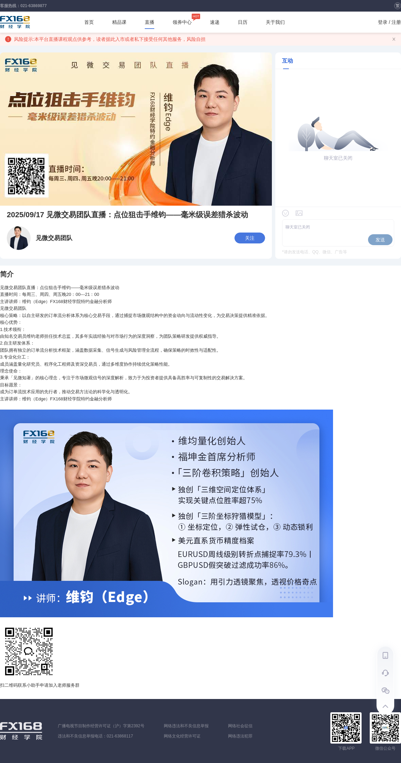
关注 (250, 238)
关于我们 (275, 22)
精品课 (119, 22)
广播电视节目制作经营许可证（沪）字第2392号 (101, 726)
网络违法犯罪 (240, 736)
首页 (89, 22)
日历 (242, 22)
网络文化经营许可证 (182, 736)
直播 (149, 24)
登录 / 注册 (389, 22)
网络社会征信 (240, 726)
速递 (215, 22)
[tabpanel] (338, 178)
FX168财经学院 (15, 22)
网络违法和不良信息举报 (186, 726)
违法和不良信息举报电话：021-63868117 (95, 736)
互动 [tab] (287, 61)
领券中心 (182, 20)
